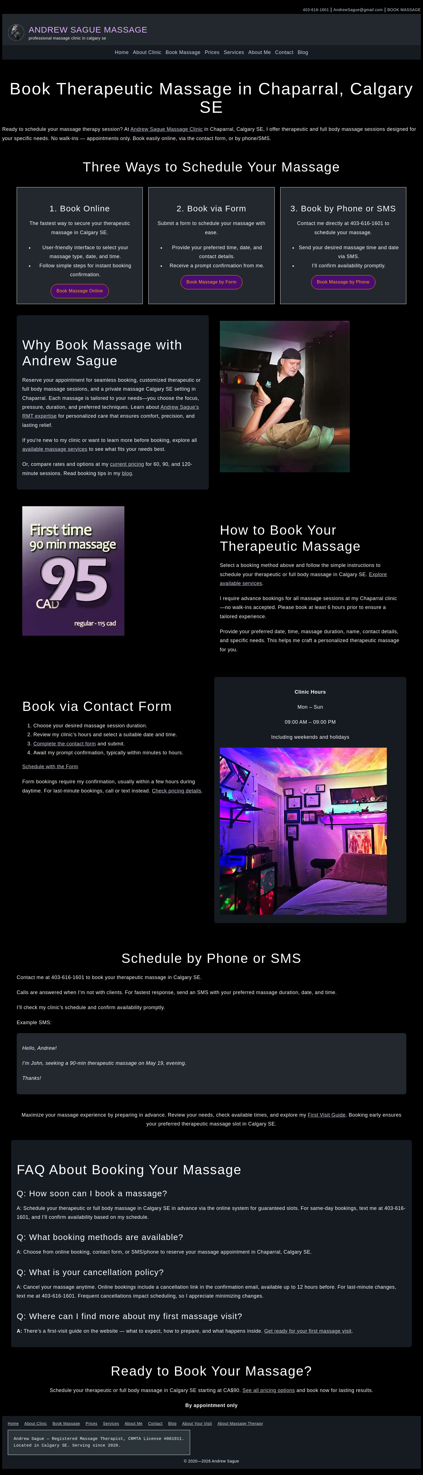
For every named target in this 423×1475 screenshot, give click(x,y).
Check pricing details (176, 791)
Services (234, 52)
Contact (284, 52)
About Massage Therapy (240, 1423)
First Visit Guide (327, 1115)
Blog (302, 52)
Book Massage (183, 52)
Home (122, 52)
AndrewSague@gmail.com (358, 10)
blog (127, 473)
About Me (259, 52)
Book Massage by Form (211, 282)
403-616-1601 (316, 10)
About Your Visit (197, 1423)
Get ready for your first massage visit (308, 1331)
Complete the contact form (64, 744)
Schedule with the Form (50, 766)
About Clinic (147, 52)
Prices (212, 52)
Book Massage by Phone (343, 282)
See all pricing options (268, 1390)
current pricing (127, 464)
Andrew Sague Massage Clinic (167, 129)
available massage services (54, 449)
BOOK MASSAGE (404, 10)
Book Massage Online (79, 290)
